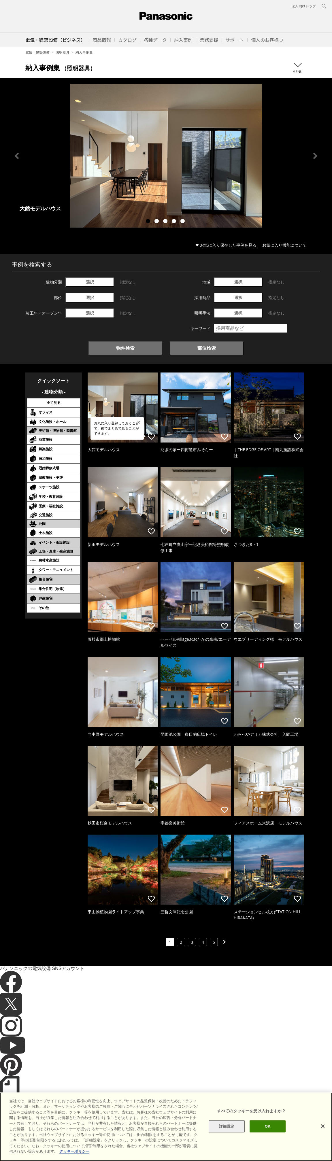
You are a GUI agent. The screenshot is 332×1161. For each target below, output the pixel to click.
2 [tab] (157, 222)
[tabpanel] (166, 156)
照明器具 (62, 52)
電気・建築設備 (37, 52)
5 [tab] (183, 222)
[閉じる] (322, 1134)
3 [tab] (166, 222)
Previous (16, 156)
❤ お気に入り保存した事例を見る (225, 245)
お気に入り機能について (284, 245)
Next (315, 156)
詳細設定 (226, 1134)
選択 (90, 282)
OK (268, 1134)
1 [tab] (149, 222)
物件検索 (125, 348)
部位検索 (206, 348)
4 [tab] (175, 222)
